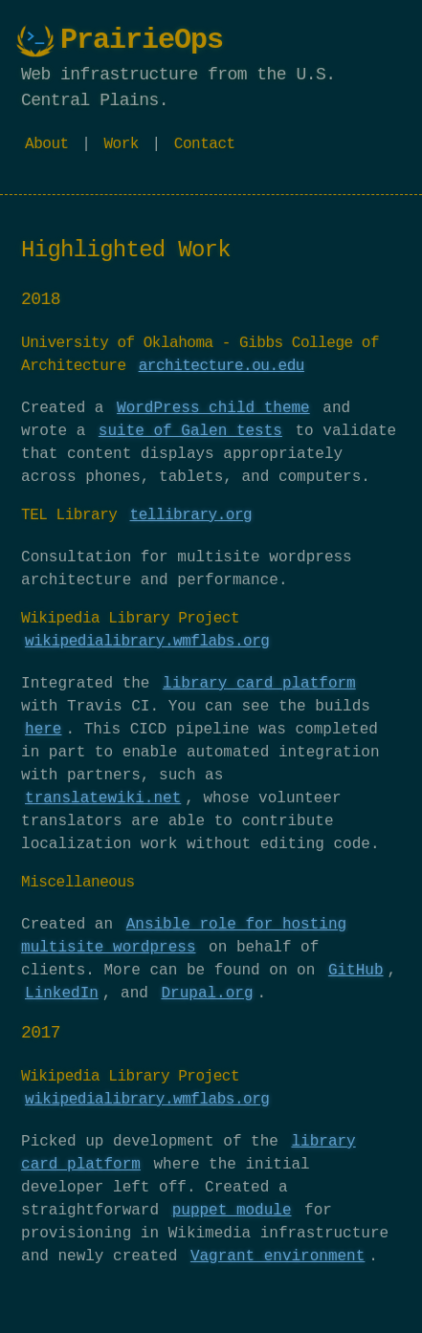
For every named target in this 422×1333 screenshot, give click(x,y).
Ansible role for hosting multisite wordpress (183, 936)
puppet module (232, 1210)
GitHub (356, 970)
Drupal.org (207, 993)
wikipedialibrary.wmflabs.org (147, 641)
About (47, 144)
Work (120, 144)
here (43, 729)
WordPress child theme (213, 408)
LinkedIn (62, 993)
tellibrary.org (191, 515)
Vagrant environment (277, 1256)
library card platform (259, 683)
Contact (204, 144)
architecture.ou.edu (221, 366)
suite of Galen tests (190, 431)
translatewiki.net (103, 798)
